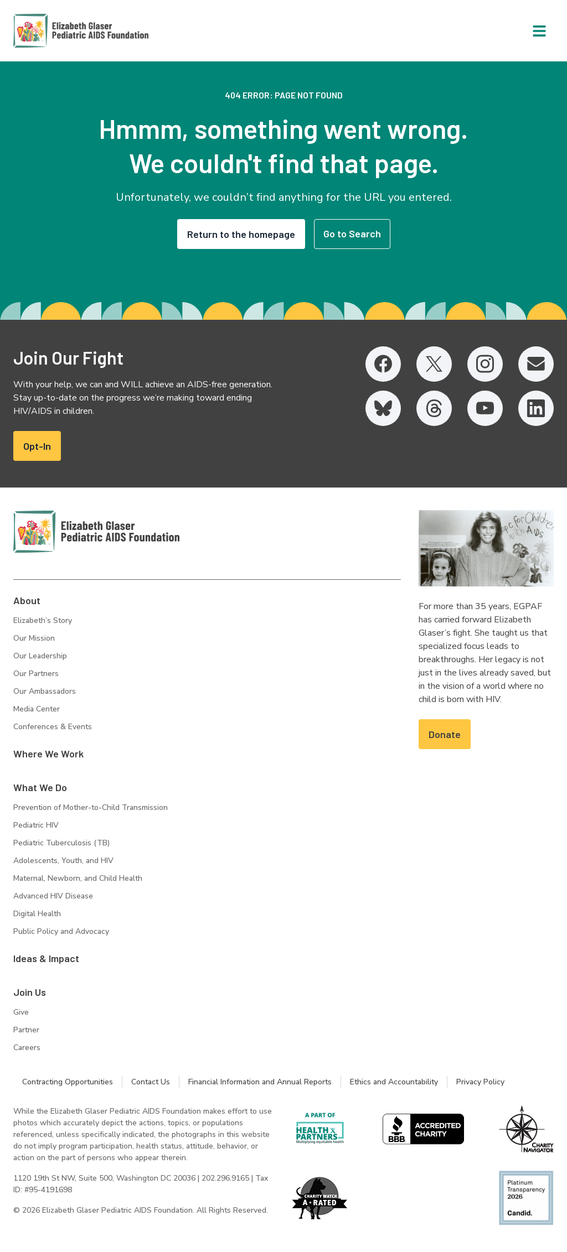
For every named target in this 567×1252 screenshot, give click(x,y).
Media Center (36, 709)
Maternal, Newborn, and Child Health (77, 878)
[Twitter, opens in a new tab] (434, 364)
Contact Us (150, 1082)
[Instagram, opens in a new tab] (485, 364)
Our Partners (36, 673)
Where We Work (48, 753)
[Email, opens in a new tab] (536, 364)
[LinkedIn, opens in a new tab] (536, 408)
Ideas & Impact (46, 958)
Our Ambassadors (44, 691)
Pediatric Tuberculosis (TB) (61, 843)
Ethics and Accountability (394, 1082)
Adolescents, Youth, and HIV (63, 860)
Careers (26, 1047)
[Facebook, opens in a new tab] (383, 364)
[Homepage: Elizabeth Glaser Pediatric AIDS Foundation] (52, 30)
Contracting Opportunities (67, 1082)
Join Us (29, 992)
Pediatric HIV (36, 825)
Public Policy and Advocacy (61, 931)
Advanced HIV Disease (53, 896)
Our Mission (34, 638)
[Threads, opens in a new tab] (434, 408)
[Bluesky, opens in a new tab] (383, 408)
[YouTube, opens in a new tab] (485, 408)
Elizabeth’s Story (42, 620)
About (26, 600)
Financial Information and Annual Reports (260, 1082)
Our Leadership (40, 656)
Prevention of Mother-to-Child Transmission (90, 807)
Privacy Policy (480, 1082)
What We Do (40, 787)
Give (21, 1012)
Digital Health (37, 913)
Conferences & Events (52, 726)
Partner (26, 1030)
